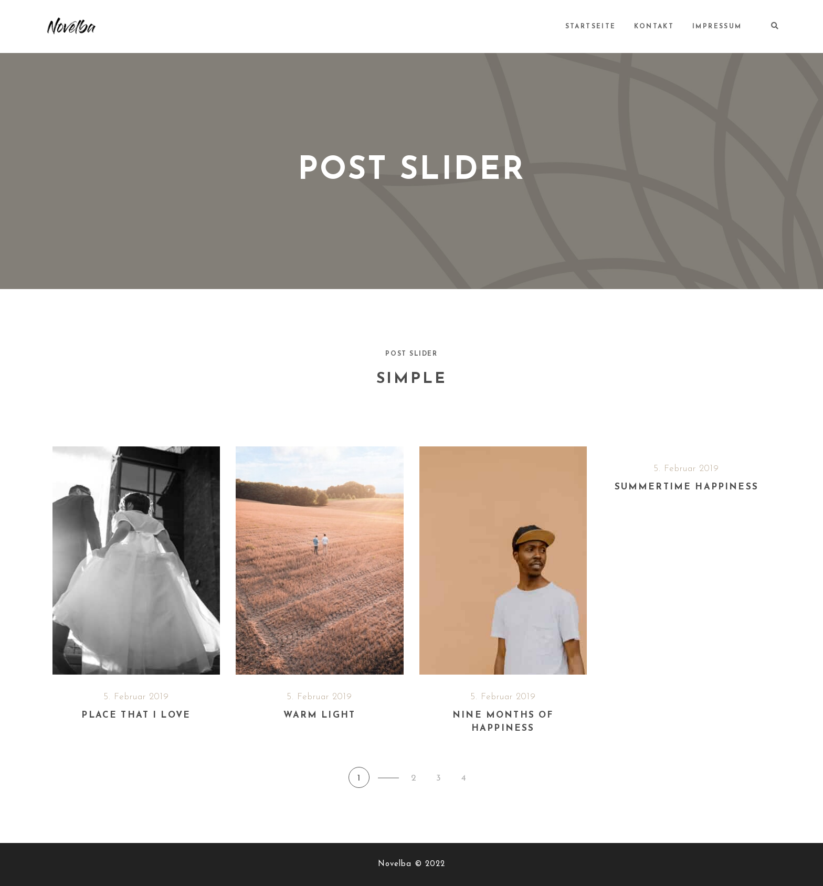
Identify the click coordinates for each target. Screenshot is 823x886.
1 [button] (358, 778)
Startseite (591, 27)
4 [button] (463, 778)
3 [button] (438, 778)
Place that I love (136, 715)
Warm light (319, 715)
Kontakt (655, 27)
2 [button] (413, 778)
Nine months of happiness (503, 722)
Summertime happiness (686, 487)
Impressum (717, 27)
